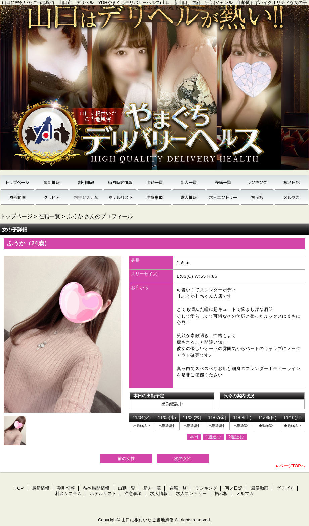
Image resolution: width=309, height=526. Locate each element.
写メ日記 (291, 182)
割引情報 (86, 182)
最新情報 (52, 182)
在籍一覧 (223, 182)
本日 (194, 436)
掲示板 (257, 197)
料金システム (86, 197)
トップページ (16, 216)
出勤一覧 (154, 182)
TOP (17, 182)
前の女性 (126, 458)
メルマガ (291, 197)
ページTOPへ (292, 465)
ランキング (257, 182)
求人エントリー (223, 197)
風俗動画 (17, 197)
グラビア (52, 197)
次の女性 (182, 458)
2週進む (236, 436)
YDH (154, 90)
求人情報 (189, 197)
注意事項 (154, 197)
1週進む (213, 436)
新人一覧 (189, 182)
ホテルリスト (120, 197)
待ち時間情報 (120, 182)
